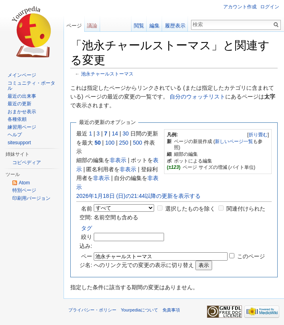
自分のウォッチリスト (197, 96)
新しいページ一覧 (234, 141)
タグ (86, 228)
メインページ (22, 75)
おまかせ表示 (22, 111)
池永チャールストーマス (107, 73)
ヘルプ (15, 134)
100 (109, 142)
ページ (74, 26)
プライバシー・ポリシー (92, 310)
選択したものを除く (190, 208)
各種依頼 (17, 119)
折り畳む (258, 134)
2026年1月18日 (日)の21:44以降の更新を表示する (138, 196)
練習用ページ (22, 127)
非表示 (118, 160)
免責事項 (171, 310)
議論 (92, 26)
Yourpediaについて (139, 310)
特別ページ (24, 190)
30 (126, 133)
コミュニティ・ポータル (31, 85)
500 (137, 142)
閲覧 (139, 26)
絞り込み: (85, 237)
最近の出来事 (22, 96)
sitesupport (19, 142)
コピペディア (26, 162)
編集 (154, 26)
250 (123, 142)
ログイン (269, 7)
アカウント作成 (240, 7)
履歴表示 (175, 26)
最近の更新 (19, 103)
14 (115, 133)
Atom (24, 183)
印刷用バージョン (31, 198)
